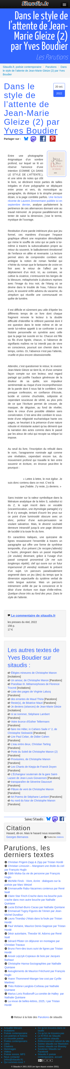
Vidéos (7, 1051)
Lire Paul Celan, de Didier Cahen (30, 736)
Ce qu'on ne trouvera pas (51, 1033)
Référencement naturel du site (53, 1041)
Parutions (43, 1017)
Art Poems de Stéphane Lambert (30, 796)
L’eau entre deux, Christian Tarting (31, 744)
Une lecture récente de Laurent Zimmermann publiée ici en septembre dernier (35, 201)
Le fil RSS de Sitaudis (49, 1036)
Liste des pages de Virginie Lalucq (31, 691)
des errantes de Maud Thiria (27, 699)
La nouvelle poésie (14, 1038)
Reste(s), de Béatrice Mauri (27, 702)
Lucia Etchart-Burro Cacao (36, 907)
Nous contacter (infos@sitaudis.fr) (13, 1058)
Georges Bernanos (17, 836)
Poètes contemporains (15, 1041)
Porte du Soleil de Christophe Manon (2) (34, 751)
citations (60, 837)
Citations (8, 1046)
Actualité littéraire (13, 1028)
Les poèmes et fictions (15, 1036)
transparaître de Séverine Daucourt (31, 781)
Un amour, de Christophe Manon (30, 680)
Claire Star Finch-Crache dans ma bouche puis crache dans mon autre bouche (33, 899)
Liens (7, 1044)
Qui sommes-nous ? (14, 1062)
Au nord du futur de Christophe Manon (33, 800)
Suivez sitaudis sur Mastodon (53, 1044)
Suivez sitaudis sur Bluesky (52, 1046)
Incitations (9, 1030)
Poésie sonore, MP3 (14, 1054)
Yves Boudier (31, 130)
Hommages (10, 1049)
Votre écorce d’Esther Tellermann (30, 721)
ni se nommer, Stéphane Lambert (30, 714)
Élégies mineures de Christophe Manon (34, 672)
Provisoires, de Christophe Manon (30, 759)
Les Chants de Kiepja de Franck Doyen (34, 766)
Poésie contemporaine (15, 1033)
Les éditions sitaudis (48, 1038)
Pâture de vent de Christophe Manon (32, 789)
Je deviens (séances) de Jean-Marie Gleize (36, 706)
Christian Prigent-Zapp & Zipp (35, 862)
